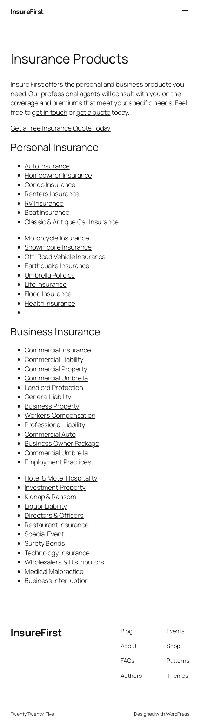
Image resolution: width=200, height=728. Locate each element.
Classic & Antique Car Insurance (72, 221)
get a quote (93, 112)
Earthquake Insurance (57, 265)
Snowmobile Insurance (58, 247)
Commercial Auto (50, 434)
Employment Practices (58, 461)
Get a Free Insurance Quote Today (61, 128)
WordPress (177, 713)
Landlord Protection (54, 387)
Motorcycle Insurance (57, 238)
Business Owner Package (62, 443)
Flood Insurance (48, 293)
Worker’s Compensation (60, 415)
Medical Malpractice (54, 571)
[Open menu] (185, 11)
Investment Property (55, 487)
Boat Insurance (47, 212)
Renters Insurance (52, 193)
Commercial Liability (54, 359)
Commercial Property (56, 368)
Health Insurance (50, 303)
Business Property (52, 406)
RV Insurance (44, 203)
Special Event (44, 533)
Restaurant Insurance (57, 524)
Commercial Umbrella (56, 378)
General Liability (48, 396)
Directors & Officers (54, 515)
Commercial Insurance (58, 350)
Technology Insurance (57, 552)
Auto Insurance (47, 166)
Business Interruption (57, 580)
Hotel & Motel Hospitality (61, 478)
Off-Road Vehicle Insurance (65, 256)
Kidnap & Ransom (50, 496)
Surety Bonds (45, 543)
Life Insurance (46, 284)
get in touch (49, 112)
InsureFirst (27, 11)
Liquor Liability (46, 506)
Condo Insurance (50, 184)
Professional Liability (55, 424)
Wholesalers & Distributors (64, 562)
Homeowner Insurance (58, 175)
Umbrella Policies (50, 275)
